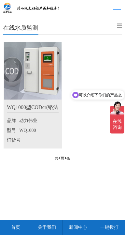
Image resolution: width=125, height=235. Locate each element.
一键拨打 (109, 227)
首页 (15, 227)
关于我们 (47, 227)
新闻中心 (78, 227)
